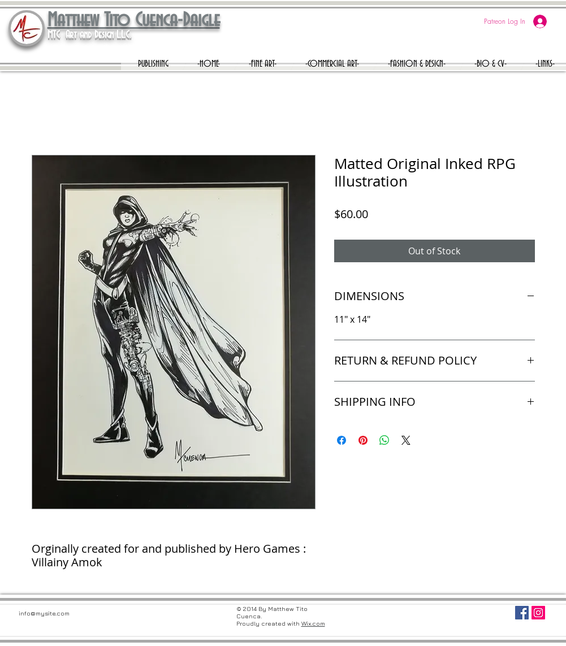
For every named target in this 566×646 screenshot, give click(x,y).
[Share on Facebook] (341, 440)
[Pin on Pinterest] (363, 440)
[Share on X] (406, 440)
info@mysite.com (44, 613)
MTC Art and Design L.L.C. (89, 35)
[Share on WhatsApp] (384, 440)
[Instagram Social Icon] (538, 612)
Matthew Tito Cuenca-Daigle (133, 20)
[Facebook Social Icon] (522, 612)
